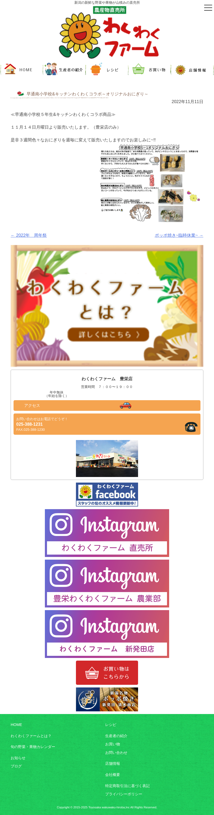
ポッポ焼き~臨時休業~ (179, 235)
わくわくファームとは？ (31, 736)
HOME (16, 725)
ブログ (16, 766)
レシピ (110, 725)
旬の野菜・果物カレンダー (33, 747)
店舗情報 (112, 763)
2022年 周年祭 (29, 235)
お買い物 (112, 744)
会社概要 (112, 774)
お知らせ (18, 758)
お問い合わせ (116, 752)
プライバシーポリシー (123, 794)
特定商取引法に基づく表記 (127, 786)
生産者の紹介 (116, 736)
